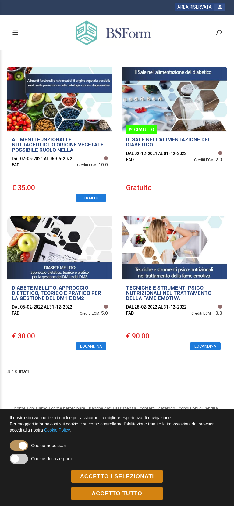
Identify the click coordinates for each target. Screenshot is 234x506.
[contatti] (147, 408)
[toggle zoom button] (218, 33)
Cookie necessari (48, 445)
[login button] (200, 7)
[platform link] (113, 32)
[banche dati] (100, 408)
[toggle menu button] (15, 33)
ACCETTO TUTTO (117, 493)
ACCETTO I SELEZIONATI (117, 476)
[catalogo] (166, 408)
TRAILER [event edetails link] (91, 198)
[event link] (59, 137)
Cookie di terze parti (51, 458)
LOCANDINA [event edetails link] (91, 346)
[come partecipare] (68, 408)
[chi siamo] (38, 408)
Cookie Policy (57, 430)
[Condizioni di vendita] (198, 408)
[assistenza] (125, 408)
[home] (20, 408)
